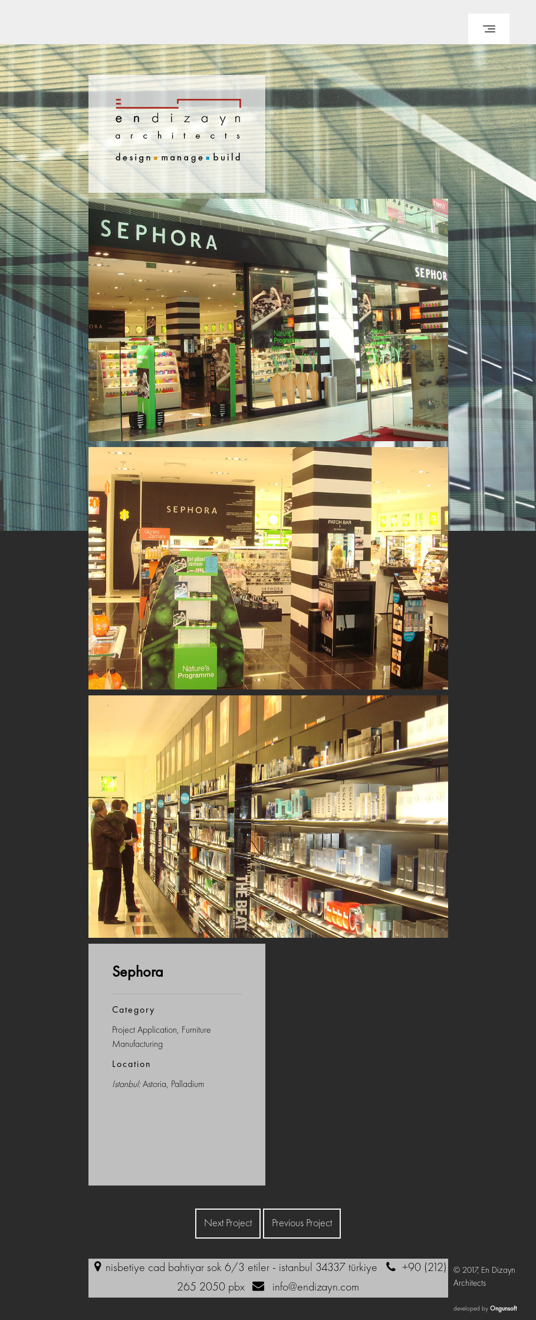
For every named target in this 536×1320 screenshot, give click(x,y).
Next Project (228, 1223)
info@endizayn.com (315, 1287)
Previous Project (302, 1223)
